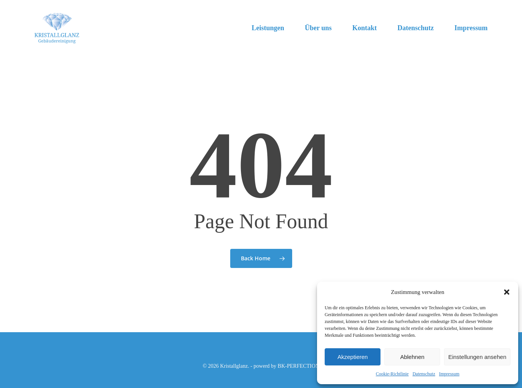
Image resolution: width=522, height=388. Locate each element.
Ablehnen (412, 357)
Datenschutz (424, 374)
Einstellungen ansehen (477, 357)
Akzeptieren (352, 357)
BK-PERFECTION (298, 366)
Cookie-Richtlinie (392, 374)
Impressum (449, 374)
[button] (507, 292)
